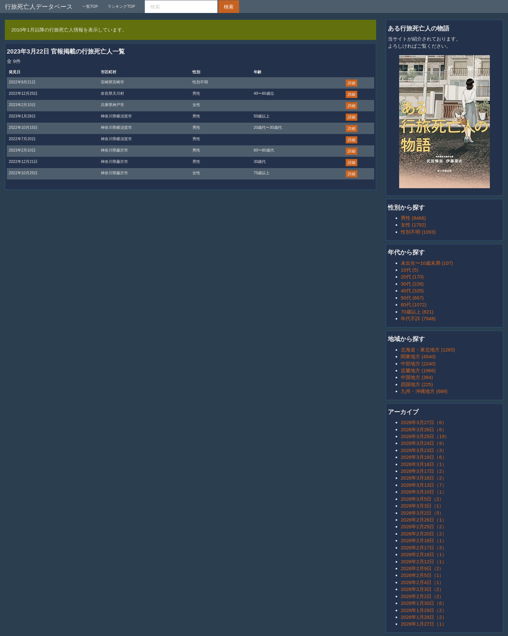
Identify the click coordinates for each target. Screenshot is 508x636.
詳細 (351, 83)
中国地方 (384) (417, 377)
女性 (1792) (413, 224)
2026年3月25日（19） (425, 436)
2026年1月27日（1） (424, 624)
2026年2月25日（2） (424, 526)
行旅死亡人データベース (39, 6)
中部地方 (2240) (418, 363)
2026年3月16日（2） (424, 478)
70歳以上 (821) (417, 311)
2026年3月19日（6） (424, 457)
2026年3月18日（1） (424, 464)
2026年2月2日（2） (422, 596)
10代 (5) (409, 270)
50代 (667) (412, 297)
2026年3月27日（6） (424, 422)
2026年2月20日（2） (424, 533)
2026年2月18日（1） (424, 540)
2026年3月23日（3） (424, 450)
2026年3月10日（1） (424, 492)
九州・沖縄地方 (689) (424, 391)
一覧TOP (90, 6)
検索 (229, 6)
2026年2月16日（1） (424, 554)
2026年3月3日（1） (422, 505)
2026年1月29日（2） (424, 610)
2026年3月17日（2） (424, 471)
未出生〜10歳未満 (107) (427, 263)
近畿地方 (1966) (418, 370)
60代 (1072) (413, 304)
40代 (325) (412, 290)
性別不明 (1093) (418, 232)
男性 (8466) (413, 218)
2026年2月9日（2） (422, 568)
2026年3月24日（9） (424, 443)
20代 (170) (412, 276)
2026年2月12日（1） (424, 561)
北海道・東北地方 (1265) (428, 349)
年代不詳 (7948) (418, 318)
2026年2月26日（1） (424, 519)
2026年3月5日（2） (422, 499)
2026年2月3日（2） (422, 589)
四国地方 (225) (417, 384)
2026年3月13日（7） (424, 485)
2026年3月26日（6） (424, 429)
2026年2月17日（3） (424, 547)
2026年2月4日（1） (422, 582)
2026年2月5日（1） (422, 575)
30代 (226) (412, 284)
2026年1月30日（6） (424, 603)
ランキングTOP (121, 6)
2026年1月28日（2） (424, 617)
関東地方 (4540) (418, 356)
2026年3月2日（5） (422, 513)
